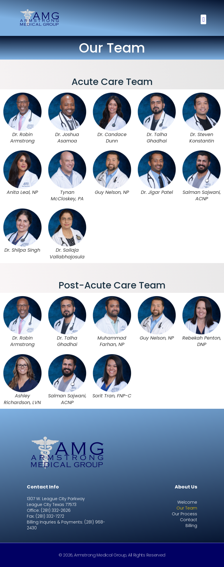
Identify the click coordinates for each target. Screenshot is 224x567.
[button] (203, 19)
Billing (191, 525)
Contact (188, 520)
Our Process (184, 514)
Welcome (187, 502)
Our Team (186, 508)
